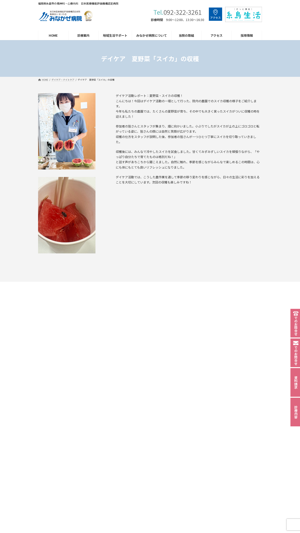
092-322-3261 (182, 12)
